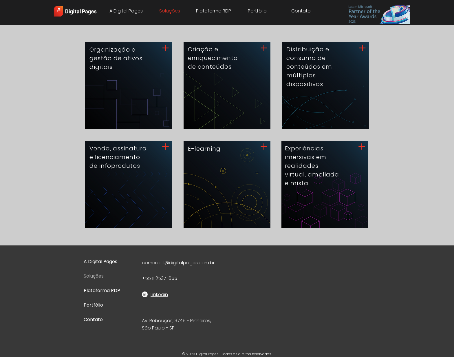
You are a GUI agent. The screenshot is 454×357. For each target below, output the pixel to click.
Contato (93, 319)
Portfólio (93, 305)
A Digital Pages (100, 261)
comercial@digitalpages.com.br (178, 262)
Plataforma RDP (102, 290)
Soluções (94, 276)
